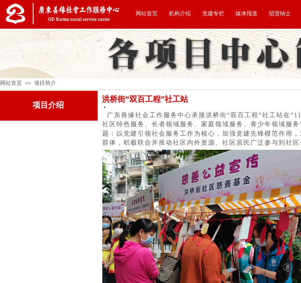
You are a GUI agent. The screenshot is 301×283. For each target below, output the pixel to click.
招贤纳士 (280, 14)
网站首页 (147, 14)
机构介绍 (180, 14)
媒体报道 (246, 14)
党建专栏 (213, 14)
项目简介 (45, 83)
